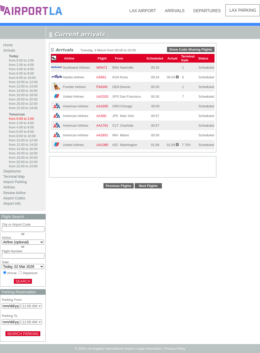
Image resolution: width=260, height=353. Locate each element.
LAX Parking (242, 10)
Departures (207, 11)
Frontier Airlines (74, 87)
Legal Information (149, 348)
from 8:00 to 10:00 (22, 78)
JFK (115, 116)
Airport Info (12, 203)
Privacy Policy (175, 348)
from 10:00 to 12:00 (23, 82)
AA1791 (102, 125)
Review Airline (14, 193)
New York (127, 116)
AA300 (101, 116)
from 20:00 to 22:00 (23, 104)
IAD (115, 145)
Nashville (126, 67)
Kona (124, 77)
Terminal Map (14, 176)
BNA (115, 67)
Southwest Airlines (76, 67)
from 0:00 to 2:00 (21, 60)
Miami (124, 135)
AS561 (101, 77)
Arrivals (175, 11)
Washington (128, 145)
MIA (115, 135)
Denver (125, 87)
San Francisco (130, 96)
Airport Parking (15, 182)
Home (8, 45)
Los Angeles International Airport (110, 348)
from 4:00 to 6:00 (21, 69)
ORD (116, 106)
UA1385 (102, 145)
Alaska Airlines (73, 77)
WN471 (101, 67)
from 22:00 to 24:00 (23, 108)
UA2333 (102, 96)
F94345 (102, 87)
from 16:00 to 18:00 (23, 95)
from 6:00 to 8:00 (21, 73)
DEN (115, 87)
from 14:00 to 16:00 (23, 91)
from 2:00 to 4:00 (21, 65)
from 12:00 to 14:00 (23, 86)
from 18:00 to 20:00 (23, 99)
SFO (115, 96)
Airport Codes (14, 198)
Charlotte (126, 125)
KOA (115, 77)
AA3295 (102, 106)
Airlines (9, 187)
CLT (115, 125)
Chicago (126, 106)
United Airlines (73, 96)
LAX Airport (142, 11)
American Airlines (75, 106)
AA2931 (102, 135)
